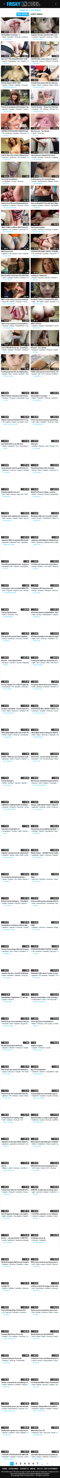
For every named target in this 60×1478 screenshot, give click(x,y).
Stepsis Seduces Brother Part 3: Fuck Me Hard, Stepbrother (15, 420)
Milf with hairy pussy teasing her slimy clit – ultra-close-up (45, 1166)
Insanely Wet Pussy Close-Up (12, 1334)
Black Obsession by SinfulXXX (42, 1334)
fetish (4, 446)
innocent (5, 1023)
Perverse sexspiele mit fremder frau (15, 107)
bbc (29, 157)
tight (41, 301)
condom (35, 1216)
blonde (52, 109)
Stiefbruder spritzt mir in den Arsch (14, 1430)
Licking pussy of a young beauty (43, 179)
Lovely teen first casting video (12, 1118)
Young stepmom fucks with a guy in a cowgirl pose (45, 1094)
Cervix (3, 1166)
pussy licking (42, 181)
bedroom (35, 1120)
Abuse (32, 1469)
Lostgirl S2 (5, 1286)
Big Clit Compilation (38, 1069)
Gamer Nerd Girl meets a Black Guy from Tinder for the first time (15, 155)
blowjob (55, 61)
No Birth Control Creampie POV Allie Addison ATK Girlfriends (45, 299)
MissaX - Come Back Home (11, 660)
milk (11, 566)
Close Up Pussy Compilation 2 (42, 1021)
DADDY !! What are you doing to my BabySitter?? (15, 757)
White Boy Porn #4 (38, 1430)
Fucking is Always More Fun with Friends (45, 1406)
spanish (42, 37)
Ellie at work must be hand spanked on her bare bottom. (15, 636)
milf (33, 1168)
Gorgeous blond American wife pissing (45, 684)
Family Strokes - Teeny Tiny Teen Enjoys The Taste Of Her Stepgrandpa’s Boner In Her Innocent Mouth (45, 107)
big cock (35, 61)
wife (33, 542)
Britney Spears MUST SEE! (11, 83)
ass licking (23, 446)
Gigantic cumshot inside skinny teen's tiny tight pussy (15, 853)
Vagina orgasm (37, 1045)
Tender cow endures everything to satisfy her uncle (15, 1382)
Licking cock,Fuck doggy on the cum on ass (45, 1286)
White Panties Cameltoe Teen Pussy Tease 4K (15, 396)
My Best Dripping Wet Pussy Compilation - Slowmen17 (15, 1262)
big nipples (12, 61)
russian (15, 518)
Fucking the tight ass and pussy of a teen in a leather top (45, 660)
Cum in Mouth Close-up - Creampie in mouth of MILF (15, 348)
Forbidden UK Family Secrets (42, 588)
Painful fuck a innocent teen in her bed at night (15, 1021)
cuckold (53, 1192)
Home (4, 1469)
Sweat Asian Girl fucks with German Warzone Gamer (15, 1094)
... (42, 1463)
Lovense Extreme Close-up (11, 1358)
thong (34, 470)
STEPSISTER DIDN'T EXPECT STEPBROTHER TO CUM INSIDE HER (45, 251)
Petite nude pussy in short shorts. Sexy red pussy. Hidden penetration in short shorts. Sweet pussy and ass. (45, 372)
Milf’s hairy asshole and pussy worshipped (45, 1262)
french (12, 301)
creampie (26, 253)
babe (51, 85)
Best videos (23, 14)
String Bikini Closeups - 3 (10, 35)
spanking (11, 638)
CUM (32, 925)
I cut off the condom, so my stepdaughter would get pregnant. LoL (45, 1214)
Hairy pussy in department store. (43, 155)
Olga (33, 877)
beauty (50, 181)
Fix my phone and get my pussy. (13, 877)
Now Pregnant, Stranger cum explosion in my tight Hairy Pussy (15, 1214)
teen (33, 301)
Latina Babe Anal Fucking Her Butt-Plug (45, 733)
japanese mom (15, 542)
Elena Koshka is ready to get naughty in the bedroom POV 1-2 (45, 1118)
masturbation (19, 326)
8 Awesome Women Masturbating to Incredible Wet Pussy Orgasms (15, 203)
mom (4, 278)
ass (20, 253)
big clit (5, 61)
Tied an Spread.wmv (9, 612)
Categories (13, 1469)
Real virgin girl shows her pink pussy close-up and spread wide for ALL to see (15, 1069)
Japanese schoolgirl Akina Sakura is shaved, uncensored (15, 1142)
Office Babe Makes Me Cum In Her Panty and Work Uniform (15, 733)
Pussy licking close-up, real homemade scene (15, 1406)
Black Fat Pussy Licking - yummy (43, 492)
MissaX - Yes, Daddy (38, 348)
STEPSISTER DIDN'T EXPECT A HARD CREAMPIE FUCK (45, 949)
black (34, 494)
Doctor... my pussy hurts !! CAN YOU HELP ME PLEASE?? (15, 1238)
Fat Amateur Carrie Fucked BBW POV (15, 588)
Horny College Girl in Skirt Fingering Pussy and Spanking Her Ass (15, 684)
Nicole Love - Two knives (40, 131)
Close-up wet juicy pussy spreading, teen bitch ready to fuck (45, 420)
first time (5, 157)
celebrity (17, 85)
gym (33, 1192)
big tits (5, 85)
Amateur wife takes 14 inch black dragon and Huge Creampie (15, 709)
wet (33, 422)
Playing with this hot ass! (10, 492)
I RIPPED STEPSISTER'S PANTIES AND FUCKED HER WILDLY (15, 131)
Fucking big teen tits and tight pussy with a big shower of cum (15, 372)
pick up (39, 1192)
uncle (4, 1384)
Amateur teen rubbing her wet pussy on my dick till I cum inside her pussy (15, 516)
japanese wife (26, 542)
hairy (33, 85)
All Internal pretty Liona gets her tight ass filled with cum (45, 636)
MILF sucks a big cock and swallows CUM (15, 299)
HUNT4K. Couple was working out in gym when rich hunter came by (45, 1190)
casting (9, 1120)
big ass (14, 253)
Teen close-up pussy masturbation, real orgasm (15, 324)
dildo (28, 711)
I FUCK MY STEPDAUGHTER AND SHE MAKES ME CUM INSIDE (15, 1455)
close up (18, 37)
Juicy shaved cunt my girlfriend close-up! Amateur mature (15, 468)
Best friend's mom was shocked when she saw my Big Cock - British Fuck (15, 275)
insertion (5, 927)
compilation (6, 181)
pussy (42, 61)
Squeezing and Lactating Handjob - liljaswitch (45, 829)
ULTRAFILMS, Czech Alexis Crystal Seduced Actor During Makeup (45, 59)
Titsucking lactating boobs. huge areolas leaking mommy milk (15, 564)
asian (12, 759)
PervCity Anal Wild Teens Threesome (44, 1382)
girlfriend (5, 470)
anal (8, 494)
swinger (10, 278)
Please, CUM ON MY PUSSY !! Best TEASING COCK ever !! (45, 805)
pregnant (42, 1216)
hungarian (11, 446)
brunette (10, 37)
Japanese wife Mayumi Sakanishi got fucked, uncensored (45, 540)
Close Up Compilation (9, 179)
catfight (11, 1288)
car (29, 61)
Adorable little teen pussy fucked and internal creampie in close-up (45, 1455)
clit (19, 61)
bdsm (4, 614)
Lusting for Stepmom (39, 275)
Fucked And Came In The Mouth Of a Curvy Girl (15, 1190)
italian (34, 205)
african (42, 1072)
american (35, 109)
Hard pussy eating (38, 227)
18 (41, 109)
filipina (5, 1168)
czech (34, 133)
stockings (26, 638)
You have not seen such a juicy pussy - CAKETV (45, 564)
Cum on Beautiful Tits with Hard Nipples (45, 203)
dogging (55, 157)
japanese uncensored (17, 1144)
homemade (20, 398)
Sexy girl (34, 444)
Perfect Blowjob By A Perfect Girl (13, 1310)
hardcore (56, 1408)
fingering (26, 662)
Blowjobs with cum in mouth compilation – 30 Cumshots (45, 516)
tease (39, 470)
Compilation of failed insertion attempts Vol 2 (15, 925)
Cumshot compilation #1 (10, 829)
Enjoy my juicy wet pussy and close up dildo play (45, 1310)
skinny (12, 855)
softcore (25, 37)
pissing (39, 687)
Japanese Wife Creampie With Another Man (15, 540)
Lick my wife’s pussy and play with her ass (45, 901)
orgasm (29, 229)
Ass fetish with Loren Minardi (12, 444)
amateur (45, 85)
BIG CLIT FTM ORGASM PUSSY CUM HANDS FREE (15, 59)
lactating (5, 566)
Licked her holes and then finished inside (45, 1358)
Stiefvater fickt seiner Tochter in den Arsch (45, 973)
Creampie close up (38, 1238)
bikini (4, 37)
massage (53, 783)
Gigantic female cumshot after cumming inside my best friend (45, 35)
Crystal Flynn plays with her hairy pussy (45, 83)
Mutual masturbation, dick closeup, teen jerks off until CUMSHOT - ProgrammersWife (45, 997)
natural (11, 85)
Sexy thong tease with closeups (42, 468)
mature (19, 470)
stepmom (35, 1096)
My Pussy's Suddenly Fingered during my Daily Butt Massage (45, 781)
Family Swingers (7, 781)
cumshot (35, 37)
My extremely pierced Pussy (11, 1045)
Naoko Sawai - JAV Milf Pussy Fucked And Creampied (45, 853)
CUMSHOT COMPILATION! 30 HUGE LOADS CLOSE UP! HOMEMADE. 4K (15, 805)
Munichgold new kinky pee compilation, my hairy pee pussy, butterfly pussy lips (45, 1142)
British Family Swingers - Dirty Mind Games (15, 901)
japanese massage (22, 1240)
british (16, 278)
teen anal (54, 662)
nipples (23, 61)
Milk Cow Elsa (36, 324)
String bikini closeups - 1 (40, 396)
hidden (54, 374)
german (5, 109)
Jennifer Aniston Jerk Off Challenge (14, 973)
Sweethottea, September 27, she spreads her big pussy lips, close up (15, 997)
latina (16, 951)
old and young (48, 759)
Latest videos (36, 14)
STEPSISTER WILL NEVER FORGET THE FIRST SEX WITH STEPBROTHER (45, 709)
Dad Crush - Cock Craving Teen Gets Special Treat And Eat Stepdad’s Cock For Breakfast (45, 757)
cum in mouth (27, 301)
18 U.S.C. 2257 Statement (47, 1469)
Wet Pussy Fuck (7, 251)
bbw (4, 590)
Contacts (24, 1469)
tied (16, 614)
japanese (6, 542)
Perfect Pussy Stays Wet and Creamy (15, 949)
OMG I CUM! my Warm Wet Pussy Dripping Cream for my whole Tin (15, 227)
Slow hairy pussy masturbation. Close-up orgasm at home (45, 612)
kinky (34, 1144)
